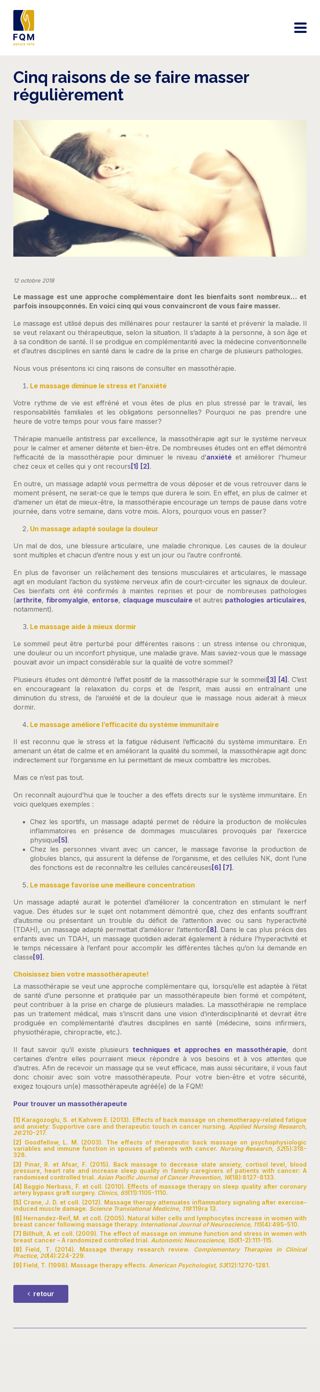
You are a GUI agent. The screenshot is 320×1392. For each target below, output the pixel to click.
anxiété (219, 457)
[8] (212, 929)
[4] (283, 679)
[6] (217, 867)
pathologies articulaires (265, 600)
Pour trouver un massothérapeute (70, 1104)
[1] (134, 466)
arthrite (29, 600)
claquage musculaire (157, 600)
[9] (37, 957)
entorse (105, 600)
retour (41, 1294)
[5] (63, 840)
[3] (271, 679)
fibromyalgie (67, 600)
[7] (227, 867)
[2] (145, 466)
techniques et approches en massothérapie (209, 1049)
